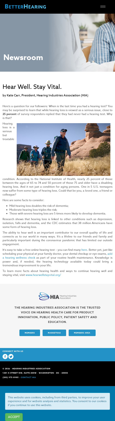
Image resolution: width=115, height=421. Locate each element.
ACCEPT (14, 417)
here (84, 250)
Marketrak (54, 332)
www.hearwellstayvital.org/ (43, 275)
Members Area (82, 332)
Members (30, 332)
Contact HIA (28, 377)
